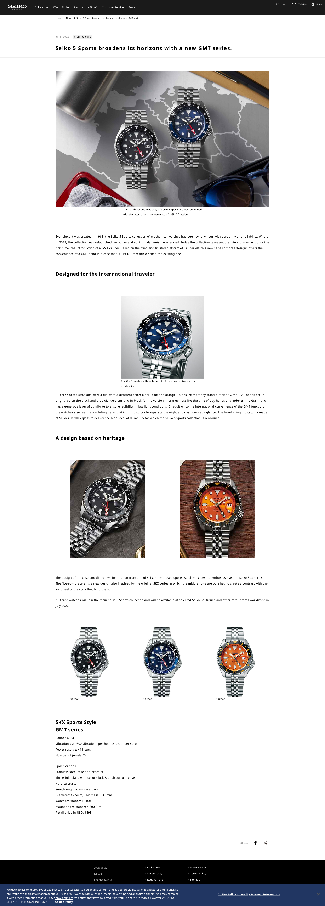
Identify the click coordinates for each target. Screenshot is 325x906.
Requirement (155, 879)
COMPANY (100, 868)
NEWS (98, 874)
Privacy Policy (198, 867)
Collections (154, 867)
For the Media (103, 880)
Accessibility (154, 873)
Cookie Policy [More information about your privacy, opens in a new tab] (64, 903)
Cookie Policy (198, 873)
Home (59, 18)
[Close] (318, 895)
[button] (281, 4)
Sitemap (195, 879)
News (69, 18)
